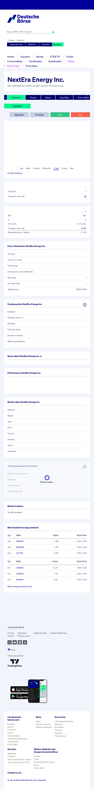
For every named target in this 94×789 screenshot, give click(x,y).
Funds (69, 56)
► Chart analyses (15, 173)
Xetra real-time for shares (19, 759)
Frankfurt (17, 106)
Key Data (64, 97)
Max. (72, 168)
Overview (16, 97)
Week (28, 168)
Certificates (35, 61)
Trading (58, 730)
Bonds (40, 56)
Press (36, 759)
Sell (80, 114)
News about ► (25, 356)
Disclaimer (22, 633)
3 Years (64, 168)
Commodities (15, 61)
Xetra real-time (16, 44)
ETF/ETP (55, 56)
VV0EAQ (20, 573)
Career (37, 756)
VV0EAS (19, 568)
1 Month (36, 168)
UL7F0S (19, 553)
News (71, 61)
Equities (25, 56)
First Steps (12, 744)
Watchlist (32, 44)
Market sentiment (44, 727)
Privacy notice (24, 636)
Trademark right (40, 633)
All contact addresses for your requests (27, 780)
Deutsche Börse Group (44, 762)
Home (10, 56)
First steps (32, 66)
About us (59, 724)
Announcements (43, 724)
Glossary (59, 733)
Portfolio (45, 44)
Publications (60, 736)
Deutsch (20, 40)
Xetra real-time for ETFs (19, 762)
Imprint (11, 636)
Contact (11, 40)
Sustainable (55, 61)
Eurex (36, 765)
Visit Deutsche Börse (64, 721)
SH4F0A (19, 579)
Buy (60, 114)
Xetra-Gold (39, 768)
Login (57, 44)
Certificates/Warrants (17, 738)
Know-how (13, 66)
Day (21, 168)
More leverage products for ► (20, 586)
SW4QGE (20, 547)
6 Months (47, 168)
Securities (59, 727)
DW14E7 (20, 541)
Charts (33, 97)
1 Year (56, 168)
